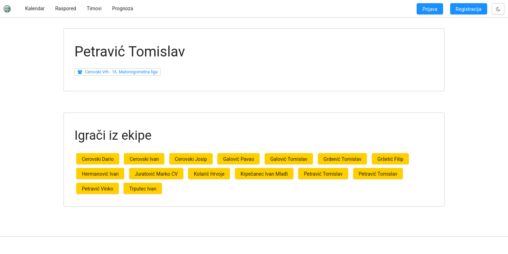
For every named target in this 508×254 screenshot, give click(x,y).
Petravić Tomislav (323, 174)
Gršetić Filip (390, 159)
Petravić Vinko (97, 189)
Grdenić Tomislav (342, 159)
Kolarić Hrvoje (209, 174)
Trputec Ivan (142, 189)
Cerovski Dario (98, 159)
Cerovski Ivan (144, 159)
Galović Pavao (238, 159)
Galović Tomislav (288, 159)
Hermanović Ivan (100, 174)
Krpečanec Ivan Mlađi (264, 174)
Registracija (469, 9)
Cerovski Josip (191, 159)
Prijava (429, 9)
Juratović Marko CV (156, 174)
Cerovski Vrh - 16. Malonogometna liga (121, 71)
